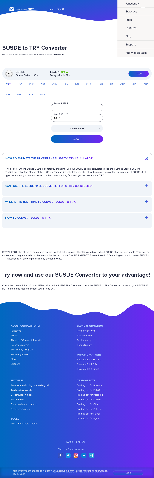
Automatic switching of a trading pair (30, 385)
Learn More (19, 474)
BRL (77, 84)
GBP (43, 84)
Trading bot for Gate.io (89, 409)
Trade (139, 73)
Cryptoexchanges (20, 409)
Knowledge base (20, 354)
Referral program (20, 345)
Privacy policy (84, 335)
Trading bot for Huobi (88, 413)
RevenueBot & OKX (87, 364)
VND (134, 84)
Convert (77, 138)
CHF (145, 84)
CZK (122, 84)
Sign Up (61, 9)
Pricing (14, 335)
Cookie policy (84, 340)
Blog (13, 359)
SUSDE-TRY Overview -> (37, 54)
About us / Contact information (27, 340)
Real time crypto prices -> (18, 54)
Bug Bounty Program (22, 349)
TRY (8, 84)
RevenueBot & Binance (89, 359)
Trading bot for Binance (89, 385)
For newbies (17, 399)
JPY (66, 84)
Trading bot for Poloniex (90, 394)
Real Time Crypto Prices (24, 423)
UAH (100, 84)
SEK (8, 94)
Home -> (5, 54)
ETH (31, 94)
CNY (54, 84)
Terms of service (86, 330)
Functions (16, 330)
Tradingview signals (21, 390)
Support (15, 363)
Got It (128, 472)
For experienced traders (24, 404)
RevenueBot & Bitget (88, 369)
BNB (42, 94)
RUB (88, 84)
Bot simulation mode (22, 394)
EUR (31, 84)
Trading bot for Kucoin (89, 399)
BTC (19, 94)
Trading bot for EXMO (88, 390)
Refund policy (84, 345)
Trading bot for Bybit (88, 418)
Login (51, 9)
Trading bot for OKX (87, 404)
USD (20, 84)
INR (111, 84)
